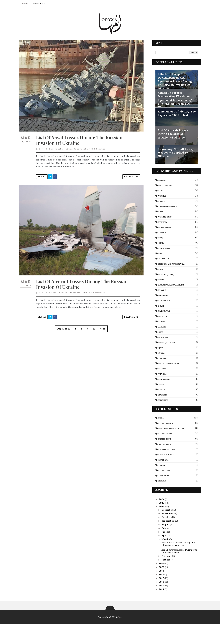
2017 (161, 578)
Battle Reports (165, 454)
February (166, 555)
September (167, 520)
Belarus (162, 290)
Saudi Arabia (164, 300)
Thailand (162, 358)
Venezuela (163, 368)
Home (26, 4)
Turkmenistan (165, 217)
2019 (161, 570)
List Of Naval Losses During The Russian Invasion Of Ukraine (80, 138)
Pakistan (162, 316)
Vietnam (162, 374)
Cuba (160, 332)
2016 (161, 581)
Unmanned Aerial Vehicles (170, 428)
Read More (129, 174)
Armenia (162, 232)
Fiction (161, 481)
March (165, 539)
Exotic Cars (164, 470)
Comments (101, 147)
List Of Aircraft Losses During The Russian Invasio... (178, 551)
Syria (160, 190)
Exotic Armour (165, 423)
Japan (160, 384)
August (165, 524)
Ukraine (162, 180)
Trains (161, 465)
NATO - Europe (165, 185)
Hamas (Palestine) (166, 342)
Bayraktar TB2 (79, 289)
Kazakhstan (163, 311)
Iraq (160, 238)
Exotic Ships (164, 439)
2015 (161, 585)
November (167, 513)
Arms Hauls (163, 476)
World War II (164, 444)
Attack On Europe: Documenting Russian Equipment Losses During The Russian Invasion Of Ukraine (174, 81)
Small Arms (163, 460)
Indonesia (163, 295)
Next (102, 325)
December (167, 509)
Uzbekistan (163, 400)
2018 (161, 574)
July (163, 528)
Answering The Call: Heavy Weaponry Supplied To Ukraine (175, 152)
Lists (160, 418)
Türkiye (162, 196)
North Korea (164, 227)
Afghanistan (164, 248)
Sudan (161, 269)
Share (42, 174)
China (160, 243)
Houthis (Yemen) (166, 274)
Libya (160, 211)
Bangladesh (164, 379)
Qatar (160, 348)
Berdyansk (56, 147)
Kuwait (161, 389)
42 (93, 325)
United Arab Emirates (168, 363)
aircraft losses (59, 289)
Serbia (161, 353)
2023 (161, 502)
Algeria (161, 327)
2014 (161, 589)
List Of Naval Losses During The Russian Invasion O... (177, 543)
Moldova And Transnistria (171, 264)
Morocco (162, 337)
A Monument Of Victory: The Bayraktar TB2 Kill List (176, 113)
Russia (161, 201)
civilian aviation (166, 449)
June (164, 531)
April (164, 535)
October (166, 517)
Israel (161, 280)
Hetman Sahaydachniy (78, 147)
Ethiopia (162, 222)
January (165, 559)
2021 (161, 563)
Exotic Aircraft (166, 434)
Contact (39, 4)
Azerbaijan (163, 259)
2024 (161, 499)
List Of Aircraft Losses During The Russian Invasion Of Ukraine (82, 280)
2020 (161, 567)
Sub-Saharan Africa (167, 206)
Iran (160, 253)
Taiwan (161, 321)
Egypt (161, 306)
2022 (161, 506)
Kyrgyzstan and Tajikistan (171, 285)
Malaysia (162, 395)
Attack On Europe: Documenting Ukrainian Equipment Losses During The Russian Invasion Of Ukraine (174, 100)
